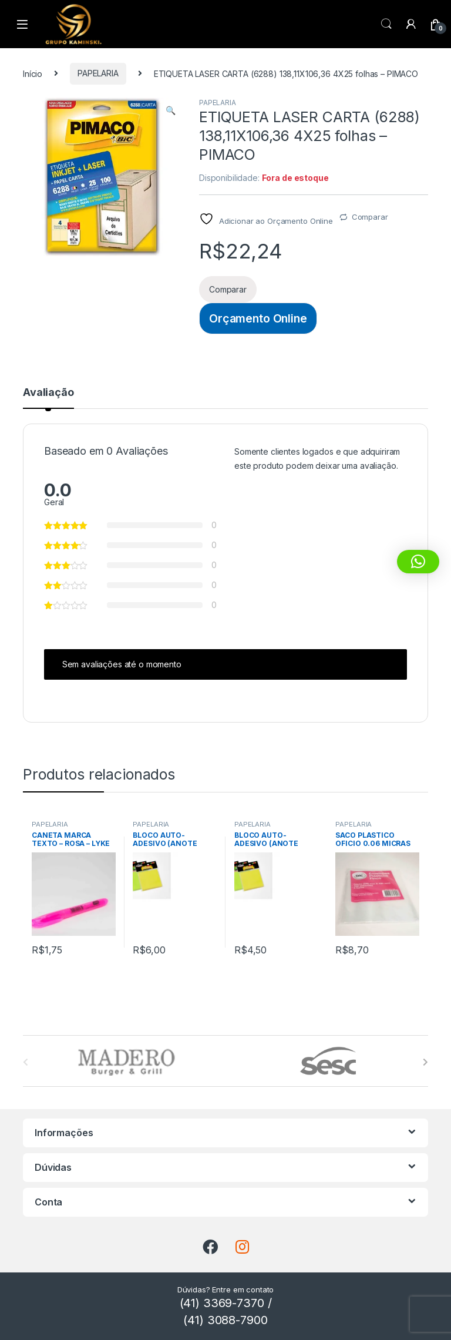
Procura (386, 24)
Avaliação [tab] (48, 392)
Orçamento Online (258, 318)
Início (32, 73)
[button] (171, 110)
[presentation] (425, 1062)
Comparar (370, 216)
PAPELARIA (98, 73)
